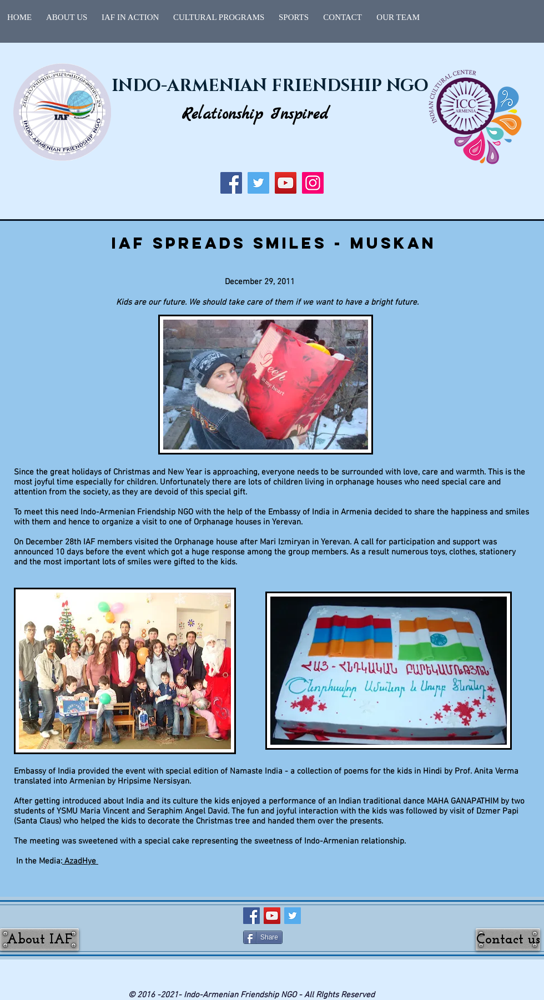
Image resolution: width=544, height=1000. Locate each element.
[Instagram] (313, 183)
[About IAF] (39, 939)
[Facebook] (231, 183)
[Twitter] (258, 183)
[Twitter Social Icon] (292, 915)
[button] (130, 17)
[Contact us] (508, 939)
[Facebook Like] (309, 937)
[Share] (263, 937)
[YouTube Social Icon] (272, 915)
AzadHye (81, 861)
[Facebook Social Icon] (251, 915)
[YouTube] (285, 183)
